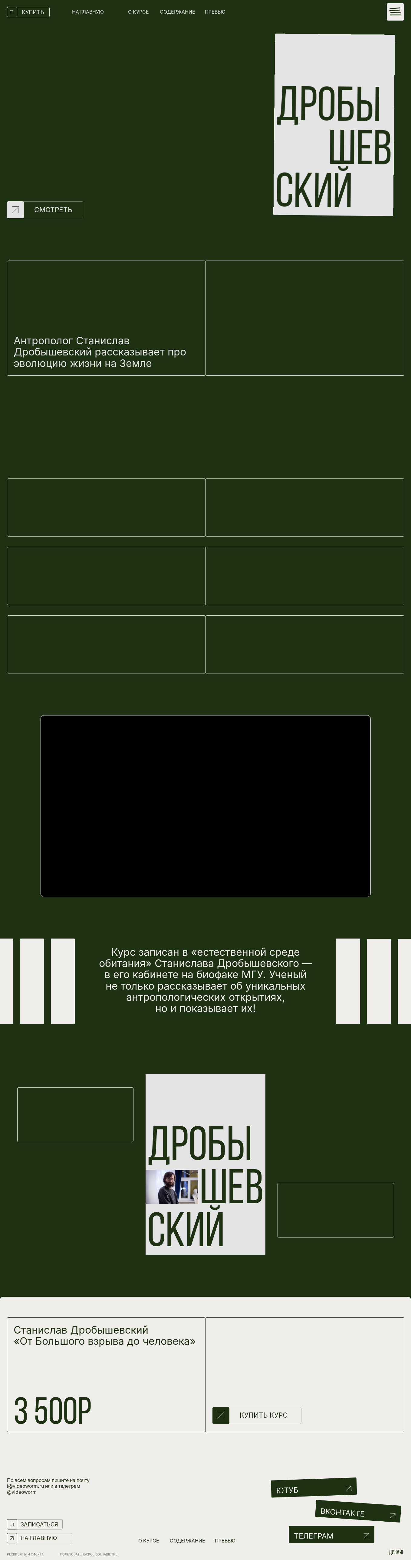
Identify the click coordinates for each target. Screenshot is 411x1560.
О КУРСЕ (138, 12)
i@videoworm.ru (25, 1486)
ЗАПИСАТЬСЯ (39, 1524)
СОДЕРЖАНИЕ (177, 12)
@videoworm (22, 1492)
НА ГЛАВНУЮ (88, 12)
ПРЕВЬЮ (215, 12)
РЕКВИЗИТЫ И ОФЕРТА (25, 1554)
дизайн (396, 1553)
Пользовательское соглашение (88, 1554)
